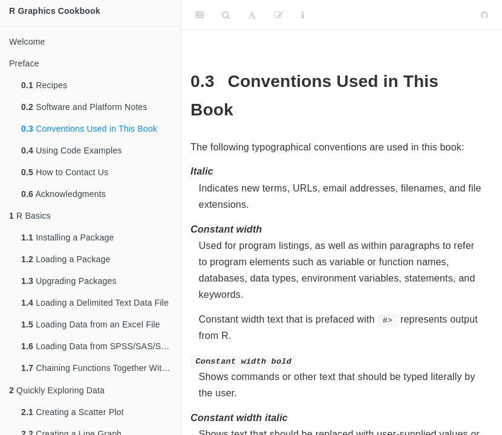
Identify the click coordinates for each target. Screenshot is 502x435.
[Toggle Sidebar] (199, 15)
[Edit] (279, 15)
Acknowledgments (63, 194)
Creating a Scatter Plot (72, 413)
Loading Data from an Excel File (90, 324)
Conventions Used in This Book (89, 129)
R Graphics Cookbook (54, 11)
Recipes (44, 85)
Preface (24, 63)
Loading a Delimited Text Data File (95, 303)
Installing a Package (67, 237)
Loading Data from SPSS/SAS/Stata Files (101, 346)
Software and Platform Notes (84, 107)
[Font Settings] (252, 15)
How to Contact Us (64, 172)
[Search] (226, 15)
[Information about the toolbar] (302, 15)
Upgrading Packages (69, 281)
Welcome (27, 42)
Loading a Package (65, 259)
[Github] (484, 15)
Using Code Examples (71, 150)
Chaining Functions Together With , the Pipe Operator (101, 369)
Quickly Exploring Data (57, 391)
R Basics (30, 216)
